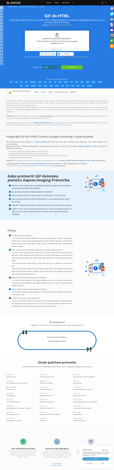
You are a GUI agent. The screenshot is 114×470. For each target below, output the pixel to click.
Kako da (43, 92)
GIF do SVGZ (77, 406)
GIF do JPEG (9, 381)
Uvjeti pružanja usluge (71, 57)
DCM (39, 86)
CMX (78, 86)
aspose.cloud (66, 25)
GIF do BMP (9, 393)
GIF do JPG (76, 375)
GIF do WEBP (44, 400)
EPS (67, 86)
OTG (62, 86)
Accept (96, 458)
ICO (83, 86)
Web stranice (65, 2)
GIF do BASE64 (77, 418)
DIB (45, 82)
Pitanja (50, 92)
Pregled (36, 92)
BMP (39, 82)
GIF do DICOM (77, 400)
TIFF (50, 82)
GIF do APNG (77, 387)
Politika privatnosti (84, 57)
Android (16, 125)
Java (11, 125)
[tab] (55, 345)
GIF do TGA (9, 400)
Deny (102, 463)
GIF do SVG (43, 406)
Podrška (57, 2)
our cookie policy (93, 455)
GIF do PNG (43, 387)
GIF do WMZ (10, 418)
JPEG (16, 82)
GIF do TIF (76, 393)
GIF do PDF (9, 375)
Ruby (28, 125)
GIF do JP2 (43, 381)
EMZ (82, 82)
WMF (87, 82)
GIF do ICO (43, 418)
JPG (11, 82)
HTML (51, 67)
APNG (66, 82)
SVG (21, 86)
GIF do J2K (76, 381)
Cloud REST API (53, 125)
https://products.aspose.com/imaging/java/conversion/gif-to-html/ (29, 166)
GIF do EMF (9, 412)
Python (104, 123)
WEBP (99, 82)
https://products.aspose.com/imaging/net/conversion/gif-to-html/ (36, 160)
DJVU (45, 86)
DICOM (33, 86)
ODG (56, 86)
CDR (72, 86)
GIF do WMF (77, 412)
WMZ (93, 82)
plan (62, 43)
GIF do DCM (9, 406)
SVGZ (26, 86)
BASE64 (89, 86)
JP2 (22, 82)
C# (101, 123)
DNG (51, 86)
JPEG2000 (33, 82)
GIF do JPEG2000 (11, 387)
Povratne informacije (61, 92)
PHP (7, 125)
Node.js (22, 125)
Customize (89, 463)
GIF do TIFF (43, 393)
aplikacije (73, 92)
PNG (60, 82)
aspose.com (54, 25)
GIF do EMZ (43, 412)
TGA (71, 82)
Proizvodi (48, 2)
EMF (76, 82)
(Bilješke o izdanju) (57, 465)
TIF (55, 82)
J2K (26, 82)
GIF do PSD (43, 375)
